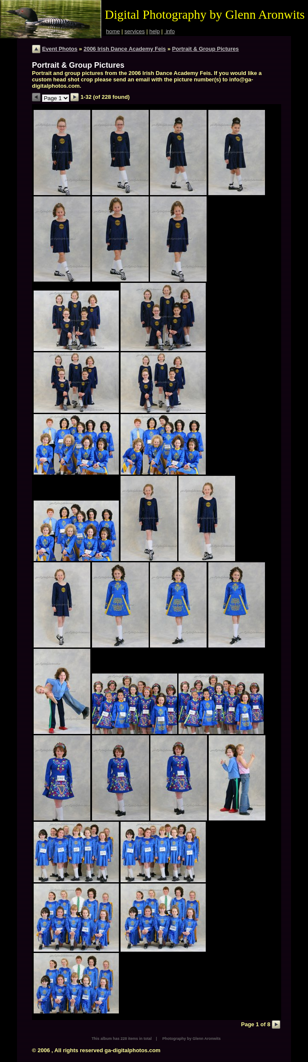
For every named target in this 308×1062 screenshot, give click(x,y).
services (134, 31)
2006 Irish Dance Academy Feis (124, 49)
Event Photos (60, 49)
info (169, 31)
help (154, 31)
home (113, 31)
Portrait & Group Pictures (205, 49)
